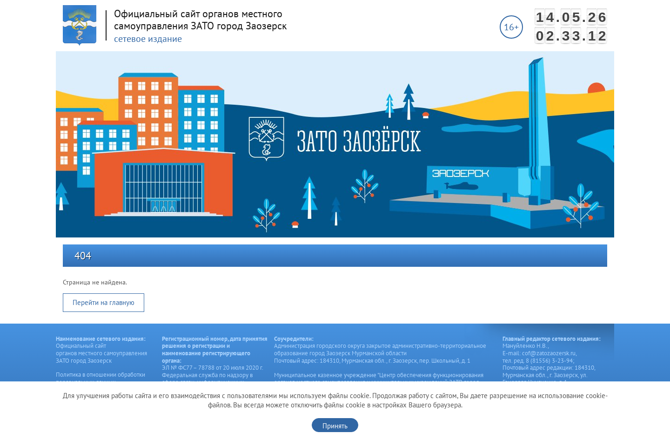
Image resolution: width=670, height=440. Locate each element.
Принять (335, 425)
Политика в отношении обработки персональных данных (100, 378)
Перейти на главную (103, 302)
